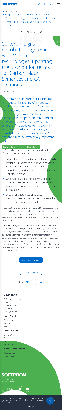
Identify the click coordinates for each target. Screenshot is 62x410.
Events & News (9, 335)
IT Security (8, 308)
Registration (8, 323)
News (15, 11)
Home (7, 11)
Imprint (6, 341)
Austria (45, 4)
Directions (11, 295)
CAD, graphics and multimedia (15, 299)
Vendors (7, 326)
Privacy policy (7, 402)
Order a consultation (31, 260)
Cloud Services (9, 302)
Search (39, 4)
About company (31, 272)
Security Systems (10, 312)
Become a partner (11, 320)
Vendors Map (9, 356)
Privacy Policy (9, 344)
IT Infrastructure (10, 305)
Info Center (11, 330)
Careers (7, 338)
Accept (31, 406)
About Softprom (15, 348)
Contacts (7, 359)
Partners (10, 316)
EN (50, 4)
